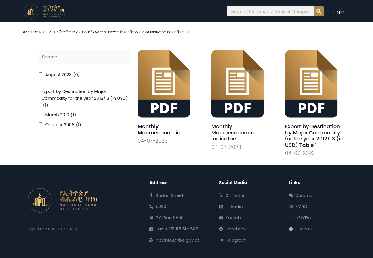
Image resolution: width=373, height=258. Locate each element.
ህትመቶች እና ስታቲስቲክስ (137, 31)
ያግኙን (185, 31)
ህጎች (65, 31)
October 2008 (63, 124)
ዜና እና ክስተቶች (168, 31)
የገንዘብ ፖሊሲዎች (48, 31)
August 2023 (62, 74)
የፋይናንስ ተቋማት (105, 31)
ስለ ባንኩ (29, 31)
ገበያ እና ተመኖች (81, 31)
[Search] (319, 11)
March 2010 (60, 114)
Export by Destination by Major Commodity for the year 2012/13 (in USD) (85, 98)
